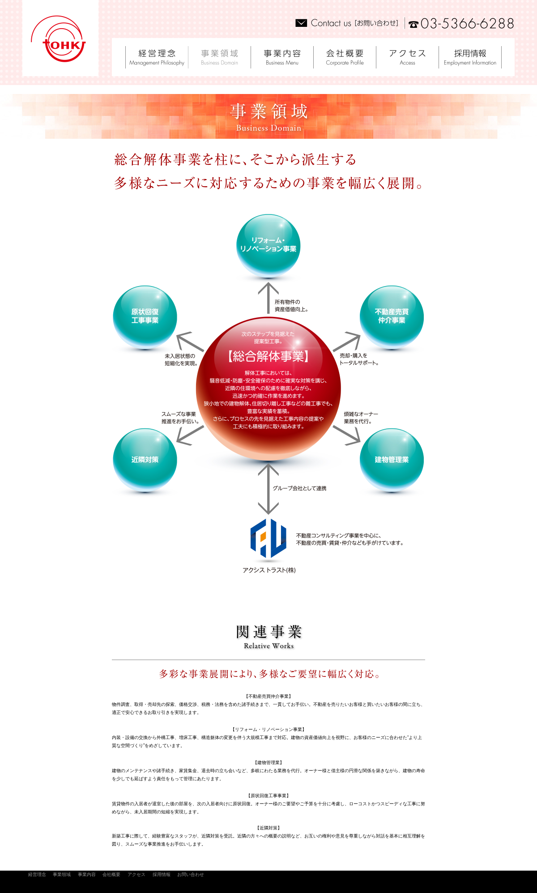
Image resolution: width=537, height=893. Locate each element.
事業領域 (62, 874)
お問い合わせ (190, 874)
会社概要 (111, 874)
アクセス (136, 874)
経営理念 (37, 874)
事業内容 (87, 874)
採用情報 (161, 874)
